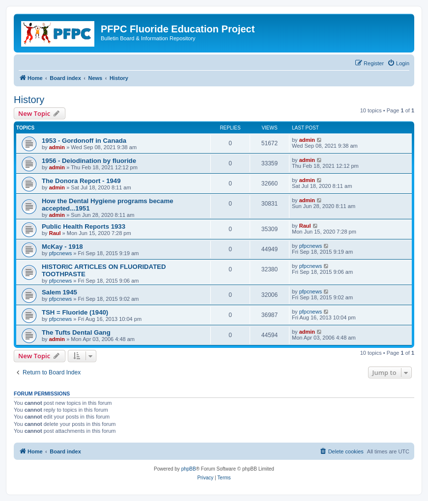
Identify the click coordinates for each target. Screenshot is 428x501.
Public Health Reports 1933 (83, 226)
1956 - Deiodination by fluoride (89, 160)
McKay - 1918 (62, 246)
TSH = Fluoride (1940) (75, 312)
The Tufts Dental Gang (76, 332)
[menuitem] (398, 63)
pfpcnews (60, 253)
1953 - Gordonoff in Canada (84, 140)
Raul (55, 233)
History (29, 99)
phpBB (188, 469)
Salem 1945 (59, 292)
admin (57, 147)
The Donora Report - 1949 (81, 181)
